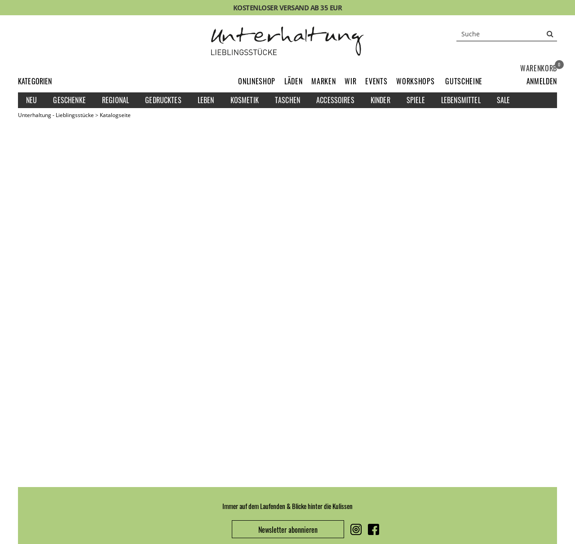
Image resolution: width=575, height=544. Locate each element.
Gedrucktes (163, 100)
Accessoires (335, 100)
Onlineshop (256, 81)
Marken (323, 81)
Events (376, 81)
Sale (503, 100)
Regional (115, 100)
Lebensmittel (461, 100)
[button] (541, 81)
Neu (31, 100)
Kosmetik (244, 100)
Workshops (415, 81)
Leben (206, 100)
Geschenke (69, 100)
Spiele (416, 100)
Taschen (287, 100)
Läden (293, 81)
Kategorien (35, 81)
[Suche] (506, 33)
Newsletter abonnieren (288, 529)
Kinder (380, 100)
